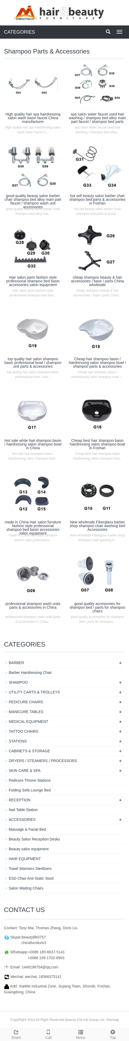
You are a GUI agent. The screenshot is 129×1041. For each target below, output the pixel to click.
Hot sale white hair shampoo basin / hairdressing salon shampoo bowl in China (33, 444)
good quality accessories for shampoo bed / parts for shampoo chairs (97, 607)
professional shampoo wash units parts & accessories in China (32, 606)
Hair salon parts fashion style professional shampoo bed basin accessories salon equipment (33, 281)
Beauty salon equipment (29, 849)
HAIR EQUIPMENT (25, 859)
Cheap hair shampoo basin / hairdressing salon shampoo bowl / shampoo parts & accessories (97, 362)
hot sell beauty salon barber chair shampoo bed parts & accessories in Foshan (98, 199)
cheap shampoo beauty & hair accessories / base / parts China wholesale (97, 281)
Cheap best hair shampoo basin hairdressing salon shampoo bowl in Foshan (97, 444)
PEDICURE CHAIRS (26, 702)
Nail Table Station (23, 810)
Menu (80, 1034)
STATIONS (18, 741)
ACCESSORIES (22, 819)
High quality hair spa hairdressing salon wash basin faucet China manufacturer (33, 118)
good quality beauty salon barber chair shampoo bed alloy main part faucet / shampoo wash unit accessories (33, 201)
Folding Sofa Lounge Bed (30, 790)
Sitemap (112, 1020)
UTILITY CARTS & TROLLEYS (34, 692)
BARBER (16, 663)
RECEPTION (20, 800)
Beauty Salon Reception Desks (34, 839)
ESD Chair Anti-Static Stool (31, 878)
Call (48, 1034)
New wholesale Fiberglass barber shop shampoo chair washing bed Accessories (97, 526)
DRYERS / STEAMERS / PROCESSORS (43, 761)
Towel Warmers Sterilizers (30, 868)
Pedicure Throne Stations (30, 780)
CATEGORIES (19, 32)
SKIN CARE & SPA (25, 770)
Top (113, 1034)
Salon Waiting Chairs (26, 888)
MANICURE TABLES (26, 712)
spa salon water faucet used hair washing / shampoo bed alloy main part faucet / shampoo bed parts (97, 118)
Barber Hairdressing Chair (30, 672)
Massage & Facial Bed (27, 829)
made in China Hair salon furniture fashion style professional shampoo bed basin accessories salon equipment (33, 527)
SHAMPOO (18, 682)
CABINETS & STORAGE (29, 751)
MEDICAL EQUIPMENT (28, 721)
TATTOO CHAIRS (23, 731)
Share (16, 1034)
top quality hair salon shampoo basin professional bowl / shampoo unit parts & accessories (33, 362)
